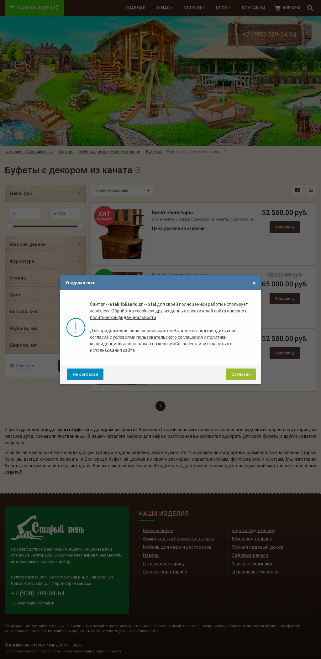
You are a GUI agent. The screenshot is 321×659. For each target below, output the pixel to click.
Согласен (240, 374)
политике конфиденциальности (123, 317)
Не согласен (85, 374)
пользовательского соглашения (169, 337)
